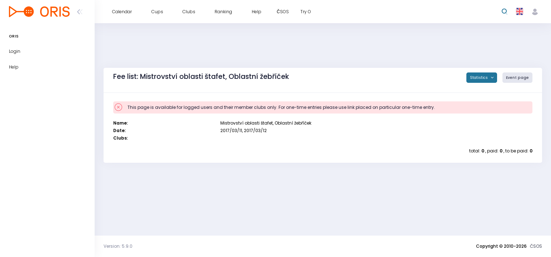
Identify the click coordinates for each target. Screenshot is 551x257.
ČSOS (536, 246)
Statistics (479, 77)
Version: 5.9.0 (118, 246)
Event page (517, 77)
